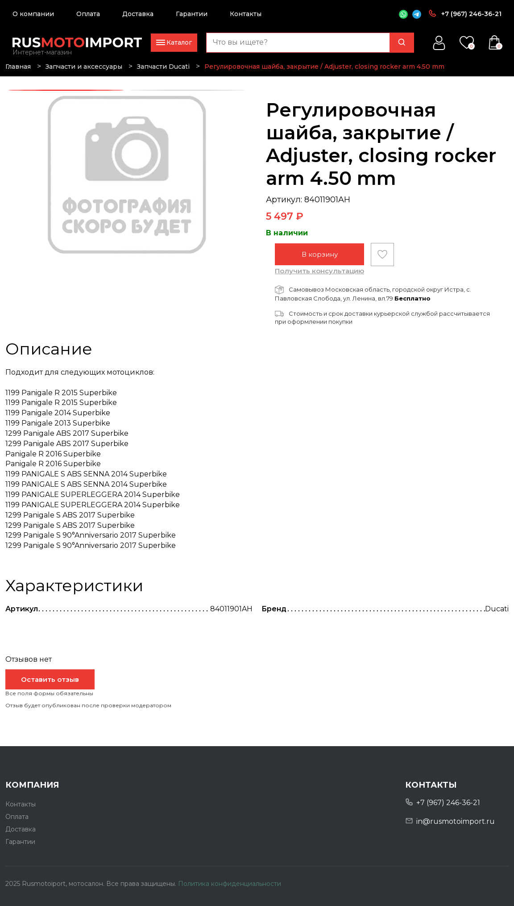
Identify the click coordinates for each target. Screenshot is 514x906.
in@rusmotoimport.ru (455, 821)
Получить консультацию (319, 271)
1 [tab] (66, 90)
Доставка (137, 14)
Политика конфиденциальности (229, 884)
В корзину (320, 254)
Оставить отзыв (50, 679)
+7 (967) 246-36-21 (471, 14)
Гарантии (191, 14)
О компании (33, 14)
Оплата (88, 14)
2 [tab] (187, 90)
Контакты (245, 14)
